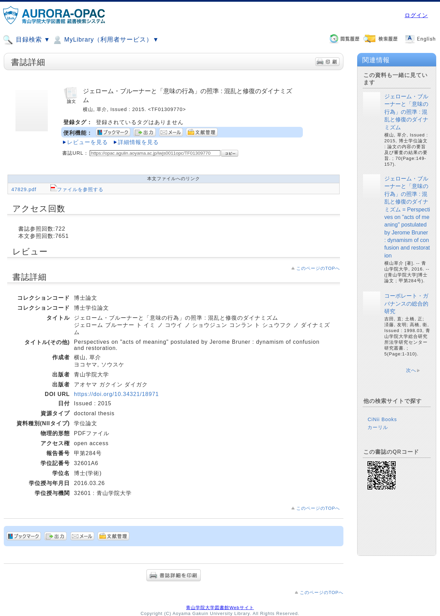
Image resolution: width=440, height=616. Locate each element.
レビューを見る (87, 142)
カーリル (377, 427)
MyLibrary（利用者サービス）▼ (105, 40)
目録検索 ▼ (26, 40)
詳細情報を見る (138, 142)
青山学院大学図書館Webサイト (220, 607)
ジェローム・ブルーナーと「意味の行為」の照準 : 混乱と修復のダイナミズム (406, 112)
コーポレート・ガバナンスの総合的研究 (406, 303)
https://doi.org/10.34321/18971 (116, 394)
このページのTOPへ (318, 268)
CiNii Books (382, 419)
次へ (411, 370)
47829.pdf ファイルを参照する (57, 189)
